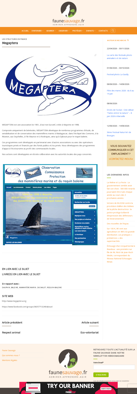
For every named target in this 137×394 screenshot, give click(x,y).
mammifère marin (27, 287)
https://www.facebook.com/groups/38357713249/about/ (27, 306)
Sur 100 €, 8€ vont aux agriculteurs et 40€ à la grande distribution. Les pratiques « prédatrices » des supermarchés (121, 234)
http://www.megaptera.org (14, 301)
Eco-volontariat (90, 332)
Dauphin (6, 287)
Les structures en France (14, 39)
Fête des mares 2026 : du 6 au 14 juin (120, 92)
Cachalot (41, 287)
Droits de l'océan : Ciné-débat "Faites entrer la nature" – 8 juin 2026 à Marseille (120, 112)
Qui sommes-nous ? (11, 355)
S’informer (37, 30)
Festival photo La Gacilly (117, 74)
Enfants (91, 30)
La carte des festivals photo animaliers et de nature (119, 56)
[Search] (113, 31)
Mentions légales (9, 360)
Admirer (51, 30)
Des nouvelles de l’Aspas (118, 223)
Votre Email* (98, 362)
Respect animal (11, 332)
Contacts (103, 31)
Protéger (77, 30)
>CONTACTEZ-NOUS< (121, 159)
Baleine (14, 287)
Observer (64, 30)
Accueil (25, 31)
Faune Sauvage (9, 350)
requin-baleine (54, 287)
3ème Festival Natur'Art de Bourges (119, 134)
